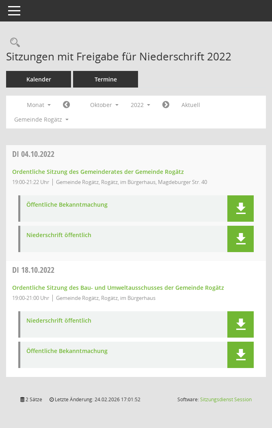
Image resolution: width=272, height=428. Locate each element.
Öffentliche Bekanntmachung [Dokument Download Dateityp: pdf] (67, 204)
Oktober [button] (104, 105)
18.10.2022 (33, 269)
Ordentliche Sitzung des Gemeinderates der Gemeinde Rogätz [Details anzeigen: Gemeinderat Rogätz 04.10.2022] (98, 171)
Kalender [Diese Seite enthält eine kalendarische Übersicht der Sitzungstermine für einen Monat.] (38, 79)
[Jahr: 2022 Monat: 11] (165, 105)
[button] (240, 208)
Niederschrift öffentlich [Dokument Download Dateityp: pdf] (58, 235)
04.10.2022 (33, 153)
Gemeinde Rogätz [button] (41, 119)
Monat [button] (39, 105)
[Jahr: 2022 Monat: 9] (66, 105)
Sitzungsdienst (226, 399)
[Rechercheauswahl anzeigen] (13, 42)
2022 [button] (140, 105)
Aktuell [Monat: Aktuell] (190, 105)
